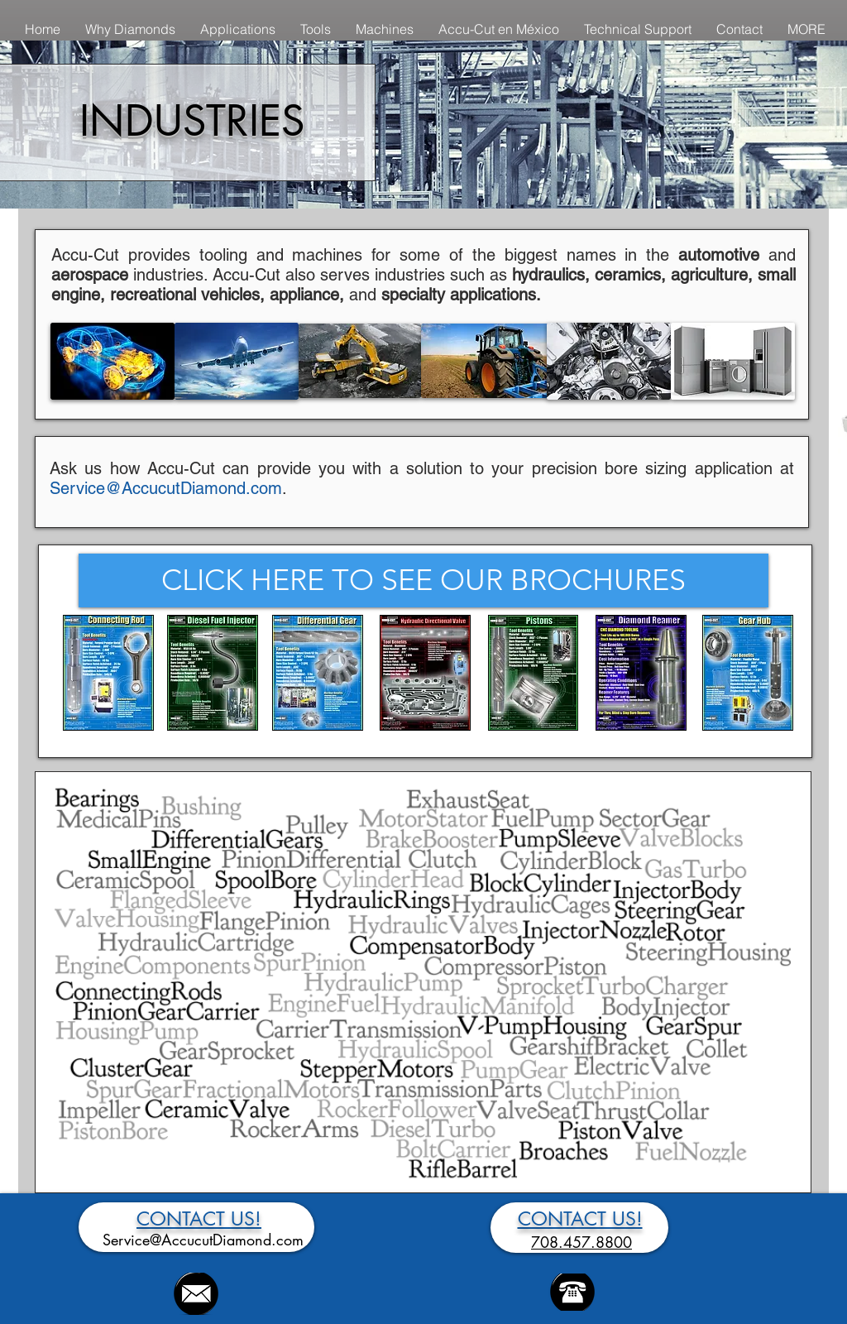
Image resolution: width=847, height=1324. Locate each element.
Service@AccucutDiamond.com (166, 488)
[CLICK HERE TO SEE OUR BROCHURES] (423, 580)
